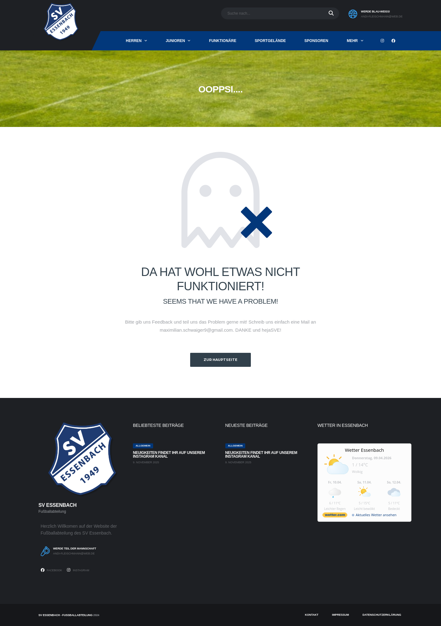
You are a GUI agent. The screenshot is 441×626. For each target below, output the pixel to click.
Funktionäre (222, 41)
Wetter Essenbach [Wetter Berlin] (364, 450)
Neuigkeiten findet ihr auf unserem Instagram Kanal (169, 455)
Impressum (340, 614)
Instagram (78, 570)
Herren (134, 41)
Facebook (51, 570)
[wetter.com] (334, 516)
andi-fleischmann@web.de (382, 16)
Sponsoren (316, 41)
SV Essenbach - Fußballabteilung (66, 615)
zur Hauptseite (220, 359)
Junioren (175, 41)
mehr (352, 41)
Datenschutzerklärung (382, 614)
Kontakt (311, 614)
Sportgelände (270, 41)
